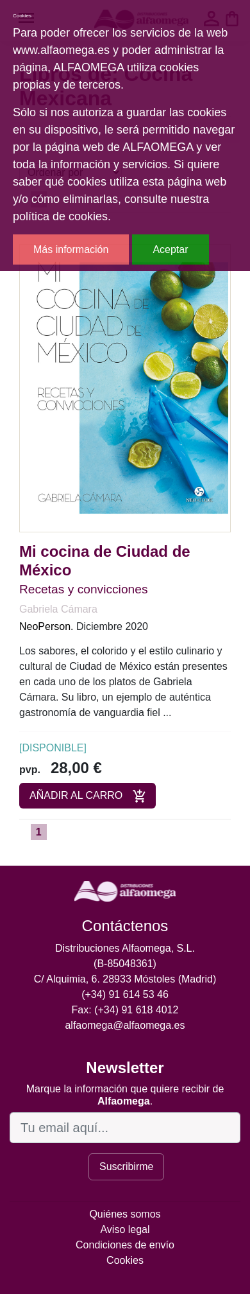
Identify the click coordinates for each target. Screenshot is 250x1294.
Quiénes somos (124, 1214)
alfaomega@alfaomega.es (125, 1025)
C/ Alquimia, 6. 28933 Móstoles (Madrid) (125, 979)
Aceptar (170, 249)
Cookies (125, 1260)
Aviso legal (124, 1229)
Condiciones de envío (125, 1244)
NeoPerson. (46, 626)
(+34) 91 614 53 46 (125, 994)
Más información (70, 249)
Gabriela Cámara (58, 609)
